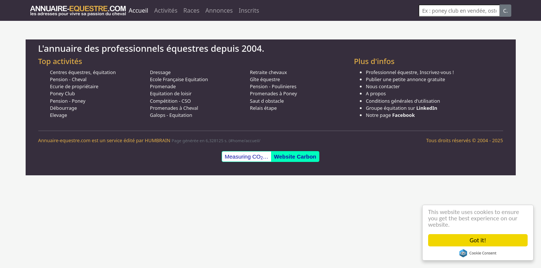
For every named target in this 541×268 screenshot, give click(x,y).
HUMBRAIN (157, 140)
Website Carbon (295, 156)
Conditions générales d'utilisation (403, 101)
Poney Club (62, 93)
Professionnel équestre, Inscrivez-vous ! (410, 72)
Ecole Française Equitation (179, 79)
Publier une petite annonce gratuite (405, 79)
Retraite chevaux (268, 72)
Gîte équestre (265, 79)
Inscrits (249, 10)
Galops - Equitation (171, 115)
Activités (165, 10)
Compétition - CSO (170, 101)
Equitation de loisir (171, 93)
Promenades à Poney (273, 93)
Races (191, 10)
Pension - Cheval (68, 79)
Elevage (58, 115)
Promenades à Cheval (174, 108)
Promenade (163, 86)
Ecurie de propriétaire (74, 86)
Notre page (390, 115)
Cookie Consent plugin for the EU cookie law (477, 253)
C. (505, 10)
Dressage (160, 72)
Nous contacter (383, 86)
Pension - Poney (68, 101)
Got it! (478, 240)
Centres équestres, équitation (83, 72)
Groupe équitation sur (401, 108)
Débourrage (63, 108)
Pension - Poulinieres (273, 86)
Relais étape (263, 108)
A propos (376, 93)
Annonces (219, 10)
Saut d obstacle (267, 101)
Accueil (139, 10)
